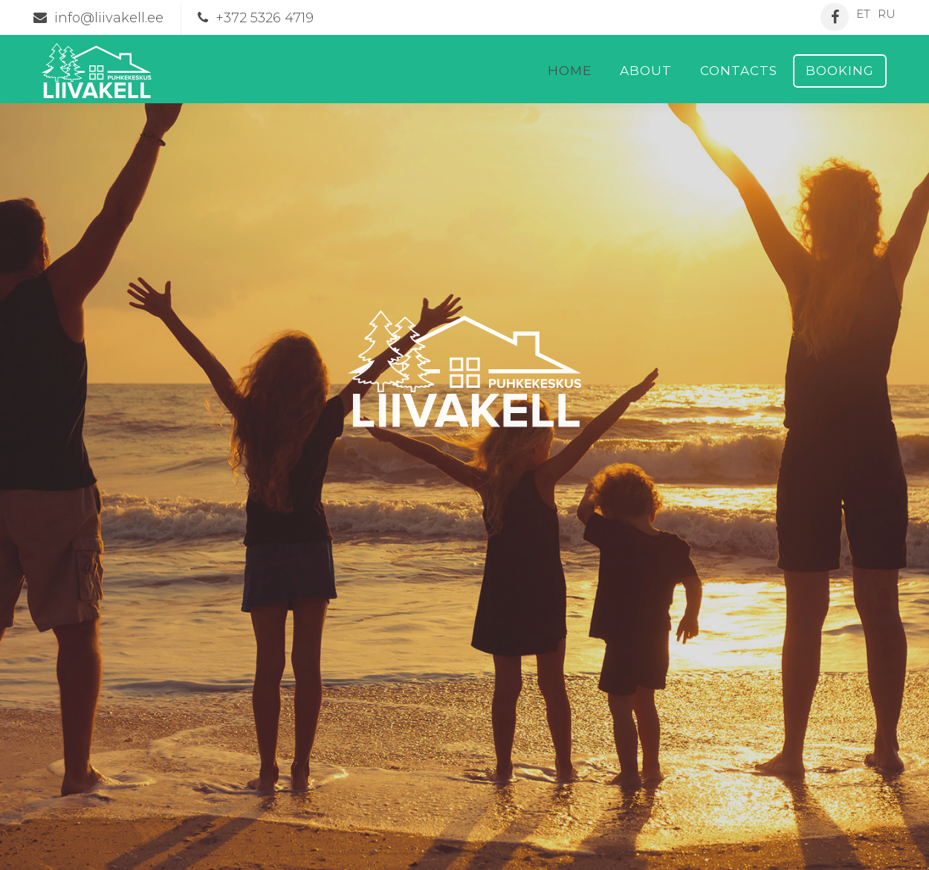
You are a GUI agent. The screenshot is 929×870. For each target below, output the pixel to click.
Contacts (738, 70)
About (646, 70)
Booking (840, 70)
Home (570, 70)
